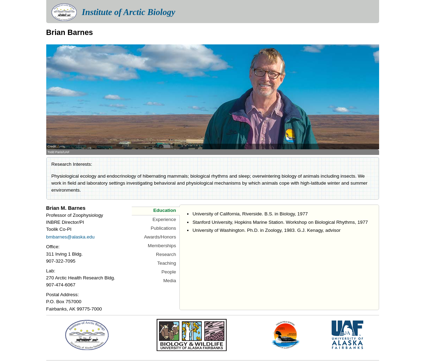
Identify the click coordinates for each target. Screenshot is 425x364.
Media (169, 280)
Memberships (162, 245)
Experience (164, 219)
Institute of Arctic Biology (128, 12)
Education (164, 210)
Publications (163, 228)
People (169, 271)
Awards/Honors (160, 237)
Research (166, 254)
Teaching (166, 263)
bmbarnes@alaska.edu (70, 237)
